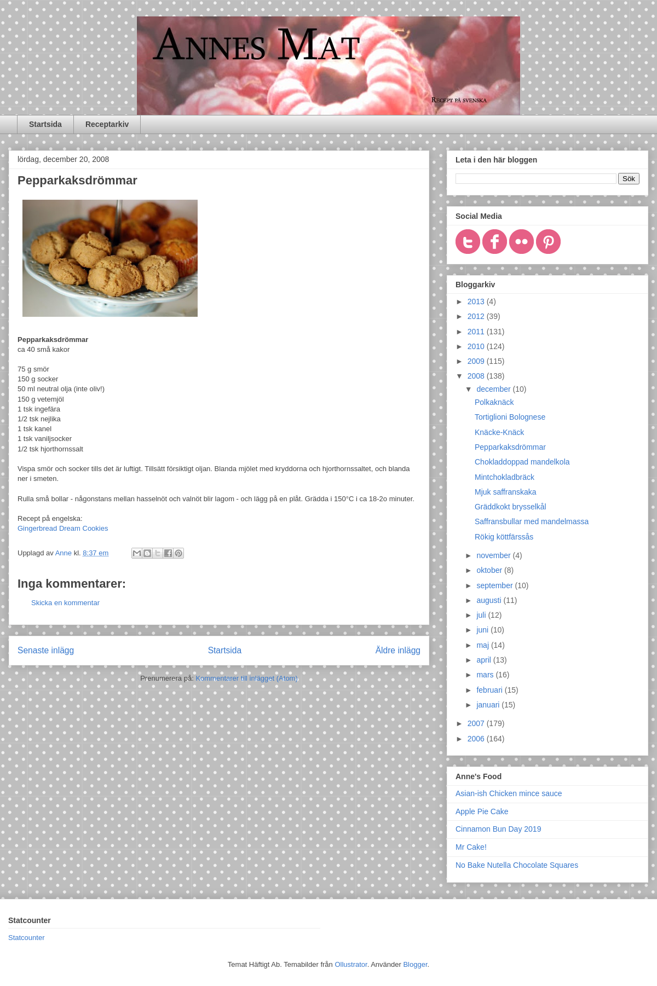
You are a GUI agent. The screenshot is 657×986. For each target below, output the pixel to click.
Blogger (415, 964)
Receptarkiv (107, 124)
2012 (477, 316)
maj (483, 645)
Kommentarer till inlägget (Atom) (246, 678)
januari (489, 704)
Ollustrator (351, 964)
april (484, 660)
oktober (490, 570)
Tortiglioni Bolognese (510, 417)
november (494, 555)
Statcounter (26, 937)
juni (483, 629)
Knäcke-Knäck (499, 432)
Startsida (45, 124)
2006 (477, 738)
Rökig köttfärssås (504, 536)
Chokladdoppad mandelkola (522, 461)
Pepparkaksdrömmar (510, 447)
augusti (489, 600)
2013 (477, 301)
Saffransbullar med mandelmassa (532, 521)
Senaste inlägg (46, 650)
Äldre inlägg (398, 650)
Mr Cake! (471, 847)
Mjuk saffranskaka (506, 492)
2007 (477, 723)
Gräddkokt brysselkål (510, 506)
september (495, 585)
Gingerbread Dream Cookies (63, 528)
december (494, 389)
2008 (477, 376)
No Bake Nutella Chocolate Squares (517, 865)
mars (485, 674)
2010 (477, 346)
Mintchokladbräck (504, 477)
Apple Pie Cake (482, 811)
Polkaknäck (494, 402)
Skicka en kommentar (65, 603)
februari (490, 690)
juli (482, 615)
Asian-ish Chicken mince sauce (509, 793)
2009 (477, 361)
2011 (477, 331)
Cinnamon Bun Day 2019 (498, 829)
